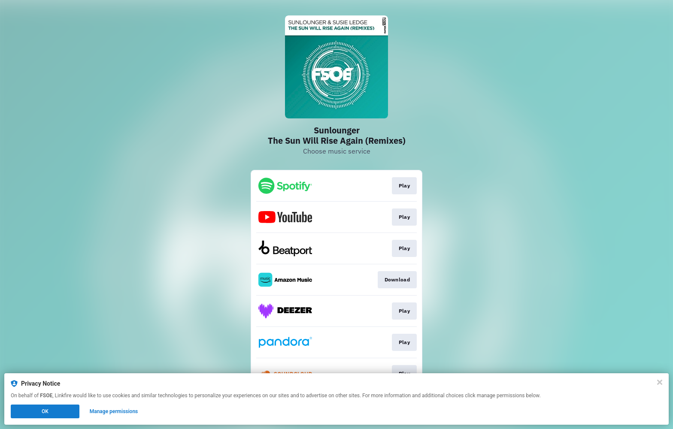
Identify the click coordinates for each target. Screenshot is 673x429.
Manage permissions (114, 411)
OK (45, 411)
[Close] (660, 382)
